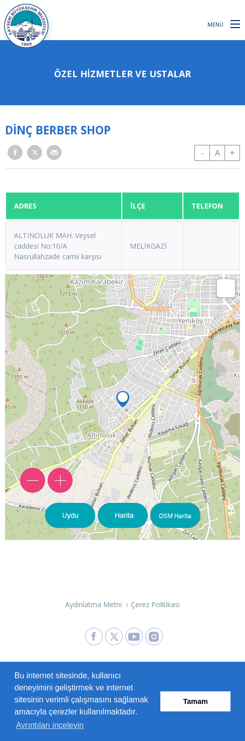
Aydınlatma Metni (93, 604)
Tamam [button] (195, 701)
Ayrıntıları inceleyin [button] (50, 725)
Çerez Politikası (155, 604)
